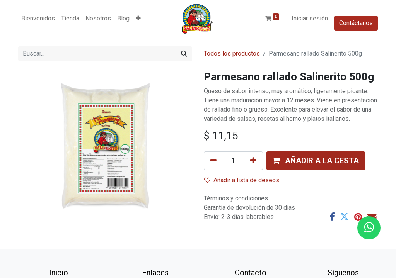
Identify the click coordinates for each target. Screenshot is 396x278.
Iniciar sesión (310, 18)
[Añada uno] (253, 160)
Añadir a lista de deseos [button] (241, 180)
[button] (138, 18)
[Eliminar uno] (213, 160)
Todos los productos (232, 53)
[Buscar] (184, 53)
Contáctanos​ (356, 23)
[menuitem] (38, 18)
